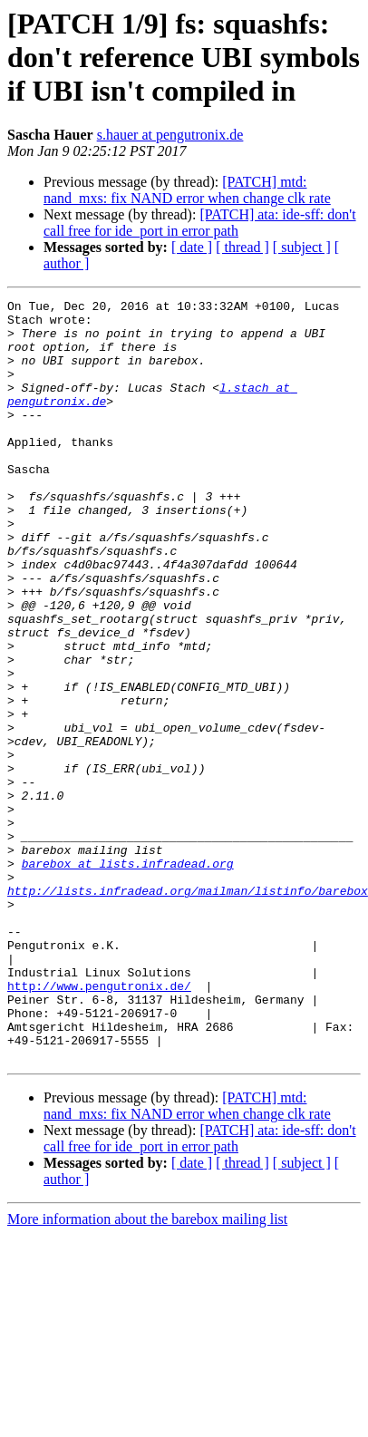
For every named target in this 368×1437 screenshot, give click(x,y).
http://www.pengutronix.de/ (99, 1124)
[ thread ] (242, 247)
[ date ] (191, 247)
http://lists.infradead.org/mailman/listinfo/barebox (187, 1010)
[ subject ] (302, 247)
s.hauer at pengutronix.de (170, 134)
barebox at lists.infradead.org (128, 977)
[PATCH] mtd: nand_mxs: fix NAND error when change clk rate (187, 190)
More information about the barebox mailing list (147, 1371)
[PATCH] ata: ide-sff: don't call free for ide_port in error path (200, 222)
